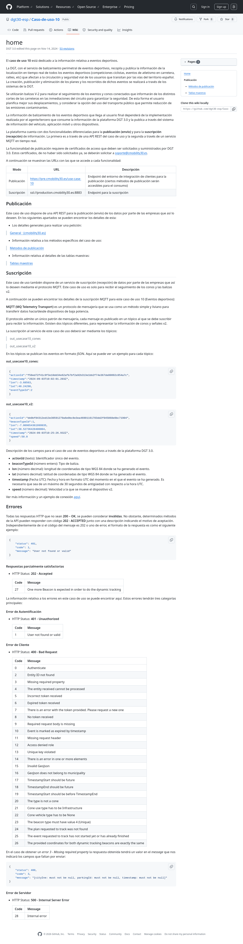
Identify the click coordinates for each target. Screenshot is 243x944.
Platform (25, 7)
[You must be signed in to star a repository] (227, 19)
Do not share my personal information (185, 934)
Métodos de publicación (201, 86)
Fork (206, 19)
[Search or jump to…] (193, 7)
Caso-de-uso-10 (46, 19)
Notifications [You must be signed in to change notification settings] (183, 19)
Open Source (88, 7)
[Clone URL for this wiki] (206, 109)
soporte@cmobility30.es (131, 153)
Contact (137, 934)
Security (92, 934)
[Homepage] (9, 7)
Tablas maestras (21, 263)
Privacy (81, 934)
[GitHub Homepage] (40, 934)
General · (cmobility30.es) (28, 233)
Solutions (44, 7)
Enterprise (112, 7)
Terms (71, 934)
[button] (171, 371)
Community (115, 934)
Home (187, 73)
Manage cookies (152, 934)
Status (102, 934)
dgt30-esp (19, 19)
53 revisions (67, 48)
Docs (127, 934)
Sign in (205, 7)
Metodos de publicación (27, 248)
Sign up (221, 7)
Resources (65, 7)
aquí (77, 497)
